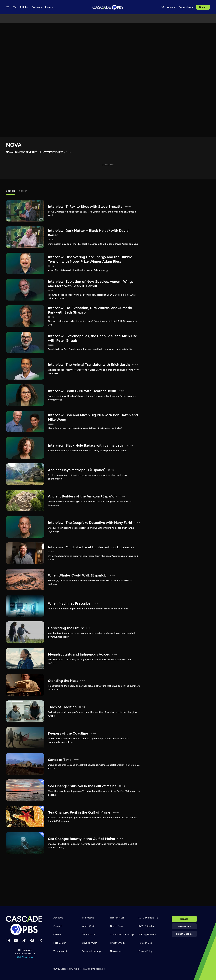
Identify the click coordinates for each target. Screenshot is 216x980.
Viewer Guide (88, 926)
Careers (57, 934)
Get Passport (88, 934)
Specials (10, 190)
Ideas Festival (117, 917)
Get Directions (25, 957)
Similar (23, 190)
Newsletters (184, 926)
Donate (203, 7)
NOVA (14, 145)
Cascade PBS (66, 969)
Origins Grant (116, 926)
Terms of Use (145, 943)
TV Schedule (88, 917)
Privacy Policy (145, 951)
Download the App (91, 951)
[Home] (25, 925)
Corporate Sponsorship (122, 934)
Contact (57, 926)
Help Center (59, 943)
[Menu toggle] (8, 7)
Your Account (60, 951)
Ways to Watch (89, 943)
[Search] (163, 7)
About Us (58, 917)
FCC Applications (147, 934)
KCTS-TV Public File (148, 917)
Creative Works (117, 943)
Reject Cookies (184, 933)
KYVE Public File (146, 926)
